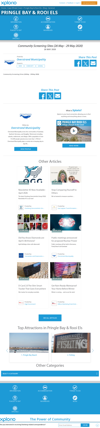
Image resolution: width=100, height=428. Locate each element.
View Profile (25, 149)
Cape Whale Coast (14, 8)
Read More (73, 145)
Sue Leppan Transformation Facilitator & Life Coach (68, 208)
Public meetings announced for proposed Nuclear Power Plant (64, 240)
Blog (45, 8)
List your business (89, 3)
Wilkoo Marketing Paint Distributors (67, 304)
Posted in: (20, 63)
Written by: (25, 125)
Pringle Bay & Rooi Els (33, 8)
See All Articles (50, 318)
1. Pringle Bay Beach (29, 355)
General (51, 8)
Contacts (62, 3)
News (20, 66)
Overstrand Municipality (31, 59)
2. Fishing (71, 355)
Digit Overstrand (30, 304)
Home (3, 8)
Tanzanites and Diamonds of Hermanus (35, 256)
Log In (78, 3)
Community (29, 66)
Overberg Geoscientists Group (35, 208)
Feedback (70, 3)
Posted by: (20, 56)
